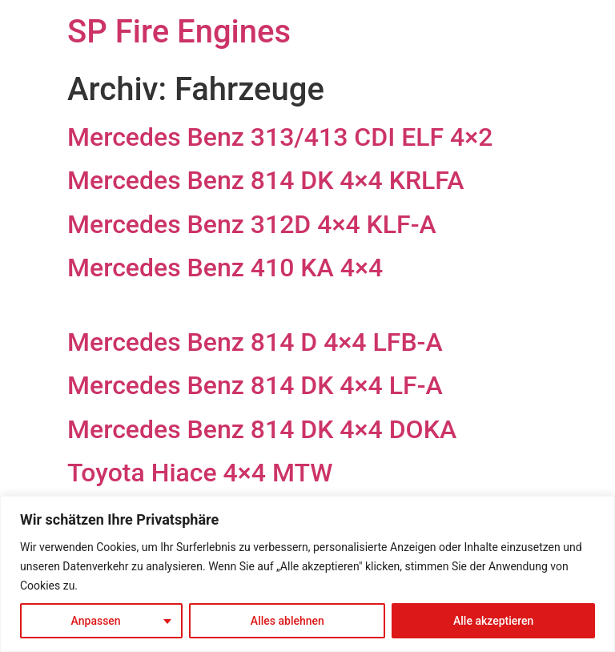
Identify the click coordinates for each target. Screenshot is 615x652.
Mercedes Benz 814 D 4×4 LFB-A (255, 342)
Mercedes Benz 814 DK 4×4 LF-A (255, 385)
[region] (307, 574)
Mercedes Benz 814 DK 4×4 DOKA (261, 429)
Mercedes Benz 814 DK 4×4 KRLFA (265, 180)
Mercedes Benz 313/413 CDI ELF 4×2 (279, 137)
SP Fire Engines (179, 31)
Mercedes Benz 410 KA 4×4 (225, 267)
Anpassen (96, 620)
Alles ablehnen (287, 620)
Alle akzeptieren (493, 620)
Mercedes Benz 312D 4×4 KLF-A (251, 224)
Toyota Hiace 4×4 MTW (199, 472)
